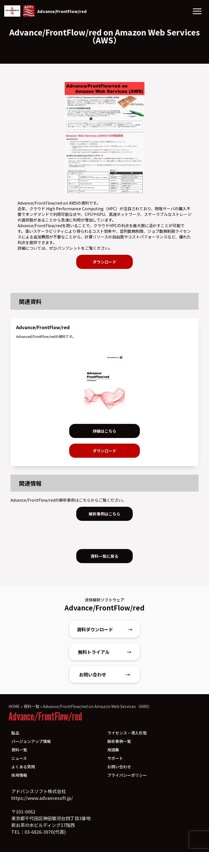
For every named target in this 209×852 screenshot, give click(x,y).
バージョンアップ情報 (31, 741)
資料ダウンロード (104, 629)
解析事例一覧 (119, 741)
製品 (15, 733)
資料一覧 (31, 706)
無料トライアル (104, 652)
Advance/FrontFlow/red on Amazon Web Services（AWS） (97, 706)
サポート (115, 758)
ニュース (19, 758)
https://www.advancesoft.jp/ (42, 798)
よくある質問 (23, 766)
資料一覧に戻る (104, 556)
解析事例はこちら (104, 514)
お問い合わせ (104, 674)
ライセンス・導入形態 (127, 733)
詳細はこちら (104, 431)
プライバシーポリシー (127, 775)
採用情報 (19, 775)
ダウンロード (104, 262)
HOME (14, 706)
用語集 (113, 750)
